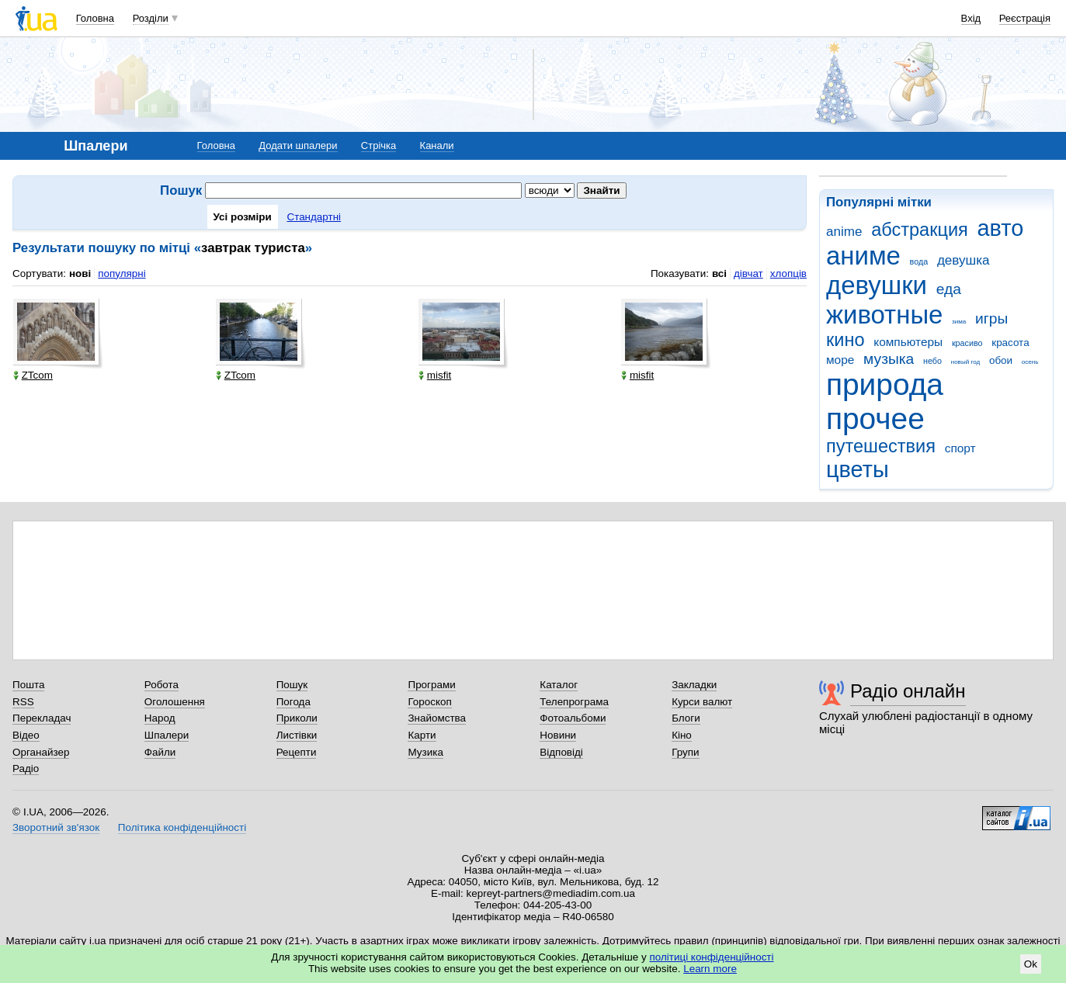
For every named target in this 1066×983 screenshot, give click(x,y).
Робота (161, 685)
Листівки (297, 735)
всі (719, 273)
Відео (26, 735)
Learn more (710, 968)
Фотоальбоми (573, 718)
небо (932, 360)
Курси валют (702, 702)
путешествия (881, 446)
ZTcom (33, 375)
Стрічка (378, 145)
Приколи (297, 718)
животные (884, 314)
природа (884, 384)
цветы (857, 469)
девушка (963, 260)
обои (1000, 360)
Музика (425, 752)
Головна (95, 18)
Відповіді (561, 752)
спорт (960, 448)
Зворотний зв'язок (55, 827)
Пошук (292, 685)
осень (1030, 361)
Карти (422, 735)
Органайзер (40, 752)
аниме (863, 255)
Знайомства (437, 718)
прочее (875, 418)
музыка (888, 359)
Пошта (28, 685)
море (840, 359)
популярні (121, 273)
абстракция (919, 230)
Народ (159, 718)
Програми (431, 685)
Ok (1030, 964)
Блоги (686, 718)
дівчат (748, 273)
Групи (685, 752)
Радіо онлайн (908, 690)
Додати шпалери (298, 145)
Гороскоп (429, 702)
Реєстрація (1024, 18)
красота (1010, 342)
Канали (437, 145)
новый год (965, 361)
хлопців (788, 273)
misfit (434, 375)
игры (991, 318)
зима (959, 321)
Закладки (694, 685)
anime (844, 231)
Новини (558, 735)
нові (80, 273)
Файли (160, 752)
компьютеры (908, 341)
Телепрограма (574, 702)
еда (948, 289)
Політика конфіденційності (182, 827)
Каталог (559, 685)
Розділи (150, 18)
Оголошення (174, 702)
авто (1000, 228)
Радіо (25, 768)
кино (845, 340)
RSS (23, 702)
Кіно (682, 735)
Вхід (971, 18)
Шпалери (166, 735)
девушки (876, 285)
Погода (293, 702)
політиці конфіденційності (712, 957)
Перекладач (41, 718)
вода (919, 261)
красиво (967, 343)
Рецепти (296, 752)
